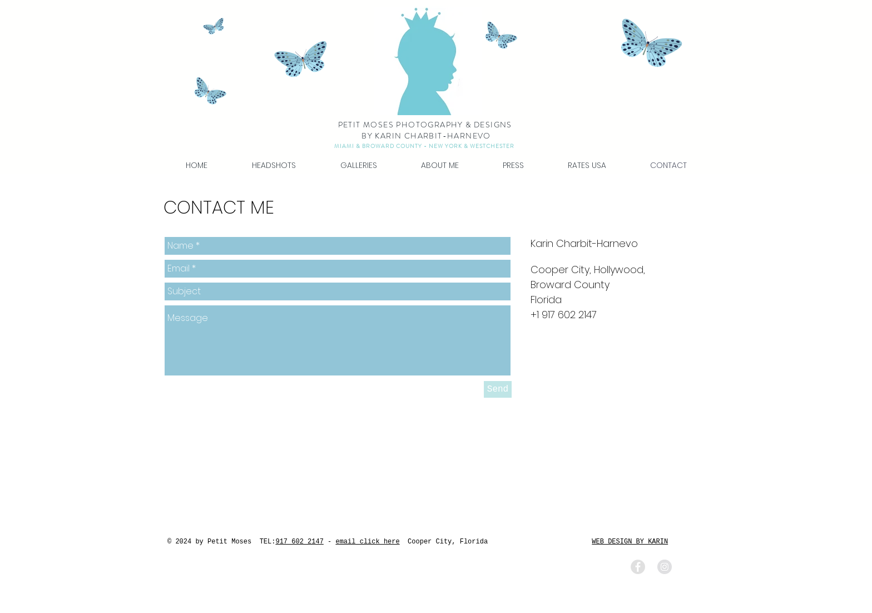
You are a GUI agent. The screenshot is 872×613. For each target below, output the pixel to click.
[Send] (498, 389)
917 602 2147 (299, 542)
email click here (367, 542)
